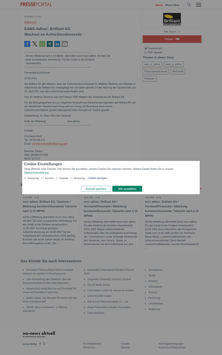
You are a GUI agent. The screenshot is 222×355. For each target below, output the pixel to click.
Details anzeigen (98, 178)
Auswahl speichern (96, 189)
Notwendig (33, 178)
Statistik (63, 178)
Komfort (49, 178)
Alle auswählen (127, 189)
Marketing (79, 178)
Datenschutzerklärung (36, 172)
